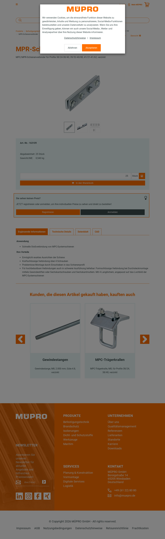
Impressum (95, 38)
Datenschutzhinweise (75, 38)
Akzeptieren (91, 47)
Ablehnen (72, 47)
